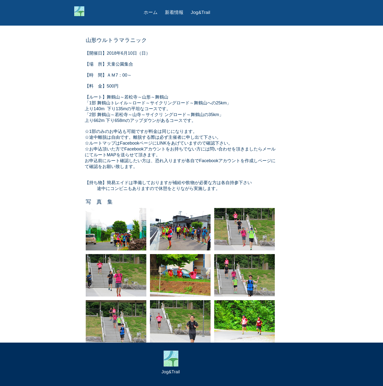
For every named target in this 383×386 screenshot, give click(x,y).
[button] (116, 229)
